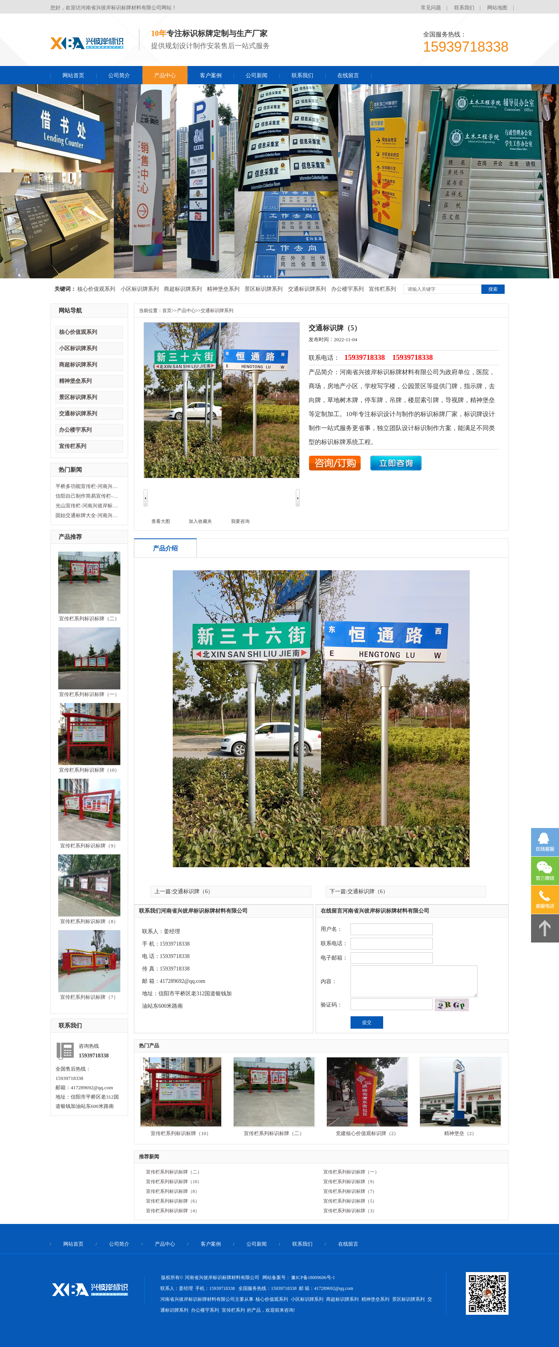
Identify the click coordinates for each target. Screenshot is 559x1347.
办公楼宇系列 (347, 289)
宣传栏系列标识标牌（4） (173, 1210)
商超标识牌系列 (183, 289)
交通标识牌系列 (307, 289)
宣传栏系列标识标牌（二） (89, 618)
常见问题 (431, 7)
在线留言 (348, 75)
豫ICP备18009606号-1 (313, 1277)
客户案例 (211, 75)
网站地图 (497, 7)
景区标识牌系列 (264, 289)
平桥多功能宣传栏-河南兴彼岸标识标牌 (89, 486)
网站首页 (73, 75)
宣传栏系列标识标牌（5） (350, 1201)
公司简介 (119, 75)
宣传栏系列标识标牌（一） (89, 694)
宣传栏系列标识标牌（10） (89, 770)
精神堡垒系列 (223, 289)
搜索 (493, 289)
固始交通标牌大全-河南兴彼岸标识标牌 (89, 515)
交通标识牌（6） (192, 891)
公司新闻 (256, 75)
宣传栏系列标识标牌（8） (89, 921)
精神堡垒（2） (460, 1133)
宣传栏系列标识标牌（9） (89, 846)
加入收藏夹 (200, 521)
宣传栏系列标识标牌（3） (350, 1210)
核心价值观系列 (96, 289)
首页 (167, 310)
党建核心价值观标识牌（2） (367, 1133)
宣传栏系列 (382, 289)
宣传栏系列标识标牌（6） (173, 1201)
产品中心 (165, 75)
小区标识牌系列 (140, 289)
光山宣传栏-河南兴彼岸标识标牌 (89, 506)
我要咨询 (240, 521)
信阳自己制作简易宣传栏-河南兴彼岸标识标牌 (89, 496)
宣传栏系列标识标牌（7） (89, 997)
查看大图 (160, 521)
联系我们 (464, 7)
